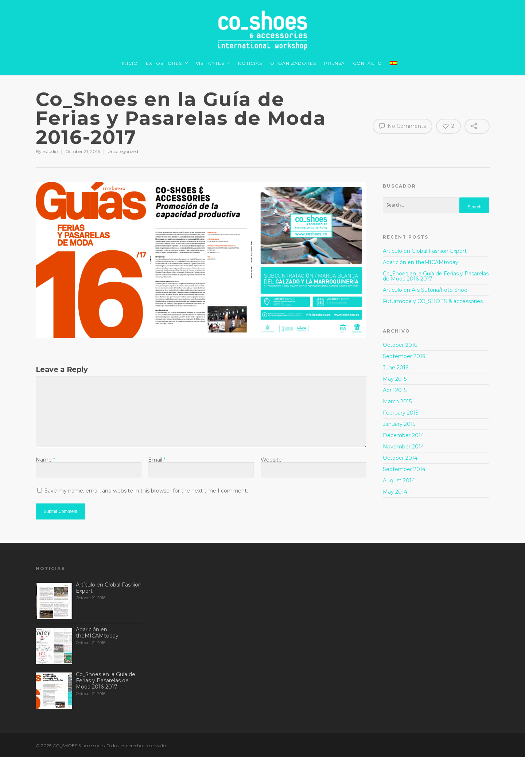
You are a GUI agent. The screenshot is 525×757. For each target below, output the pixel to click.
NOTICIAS (250, 63)
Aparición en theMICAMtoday (420, 262)
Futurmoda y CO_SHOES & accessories (433, 301)
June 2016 (395, 367)
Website (271, 459)
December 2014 (403, 435)
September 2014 (404, 469)
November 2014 (403, 446)
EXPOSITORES (167, 64)
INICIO (130, 63)
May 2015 (395, 379)
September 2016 (404, 356)
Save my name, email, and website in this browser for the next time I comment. (146, 490)
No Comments (402, 125)
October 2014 (400, 458)
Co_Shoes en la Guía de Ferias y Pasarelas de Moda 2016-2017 (436, 276)
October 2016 (400, 345)
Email (157, 459)
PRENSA (334, 63)
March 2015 (397, 401)
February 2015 (400, 412)
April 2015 (395, 390)
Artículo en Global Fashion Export (425, 251)
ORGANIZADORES (293, 63)
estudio (50, 151)
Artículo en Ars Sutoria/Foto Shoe (425, 290)
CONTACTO (367, 63)
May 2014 (395, 492)
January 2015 (399, 424)
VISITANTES (213, 64)
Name (45, 459)
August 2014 (399, 480)
